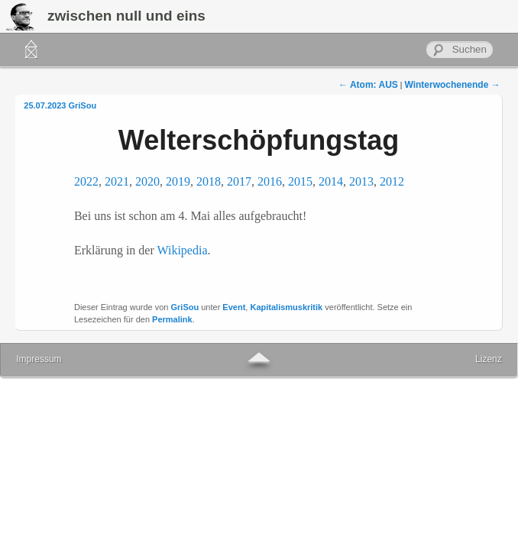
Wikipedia (182, 250)
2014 (331, 181)
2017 (239, 181)
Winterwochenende (452, 84)
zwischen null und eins (126, 16)
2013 (361, 181)
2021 (117, 181)
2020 (147, 181)
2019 (178, 181)
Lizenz (488, 359)
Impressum (38, 359)
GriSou (82, 105)
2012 (392, 181)
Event (233, 307)
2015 (300, 181)
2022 (86, 181)
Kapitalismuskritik (286, 307)
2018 (208, 181)
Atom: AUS (368, 84)
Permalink (172, 319)
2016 (269, 181)
